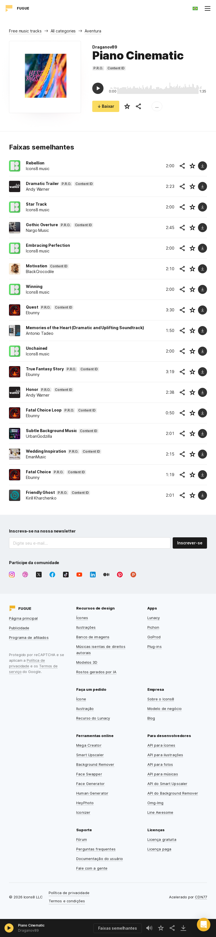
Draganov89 (104, 47)
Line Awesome (160, 812)
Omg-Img (155, 802)
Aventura (93, 30)
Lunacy (153, 617)
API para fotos (160, 764)
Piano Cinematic (31, 925)
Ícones (82, 617)
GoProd (154, 637)
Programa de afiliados (29, 637)
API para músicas (162, 774)
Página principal (23, 618)
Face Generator (90, 783)
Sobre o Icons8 (160, 699)
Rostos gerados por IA (96, 672)
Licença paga (159, 849)
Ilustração (85, 708)
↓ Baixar (105, 106)
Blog (151, 718)
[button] (203, 924)
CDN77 (201, 897)
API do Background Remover (172, 793)
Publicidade (19, 628)
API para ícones (161, 745)
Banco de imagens (92, 637)
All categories (63, 30)
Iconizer (83, 812)
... (157, 106)
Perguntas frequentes (96, 849)
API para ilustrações (165, 755)
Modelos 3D (86, 662)
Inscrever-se (189, 542)
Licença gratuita (161, 839)
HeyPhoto (85, 802)
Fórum (81, 839)
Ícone (81, 699)
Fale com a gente (91, 868)
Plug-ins (154, 646)
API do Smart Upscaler (167, 783)
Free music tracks (25, 30)
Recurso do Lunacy (93, 718)
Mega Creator (89, 745)
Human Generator (92, 793)
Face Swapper (89, 774)
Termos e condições (67, 901)
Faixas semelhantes (117, 928)
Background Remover (95, 764)
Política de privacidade (69, 892)
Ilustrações (86, 627)
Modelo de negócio (164, 708)
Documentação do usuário (99, 858)
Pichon (153, 627)
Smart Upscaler (90, 755)
